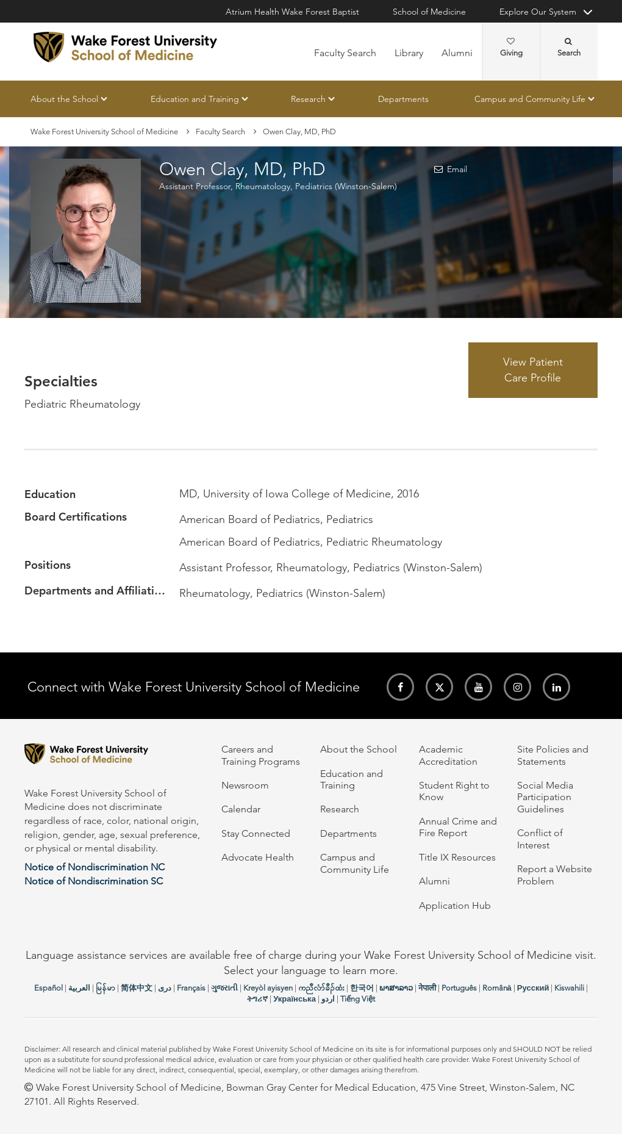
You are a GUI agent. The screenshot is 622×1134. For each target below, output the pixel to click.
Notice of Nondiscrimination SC (93, 881)
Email (457, 169)
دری (164, 987)
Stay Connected (255, 833)
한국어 (362, 987)
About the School (64, 98)
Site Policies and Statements (552, 755)
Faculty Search (345, 53)
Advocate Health (257, 857)
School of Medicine (429, 11)
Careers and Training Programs (260, 755)
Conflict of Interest (540, 838)
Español (48, 987)
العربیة (79, 987)
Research (308, 98)
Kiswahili (569, 987)
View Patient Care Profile (533, 370)
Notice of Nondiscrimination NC (94, 867)
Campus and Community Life (529, 98)
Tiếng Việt (357, 998)
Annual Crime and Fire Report (458, 827)
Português (459, 987)
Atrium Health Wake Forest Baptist (292, 11)
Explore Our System (537, 11)
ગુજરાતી (224, 987)
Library (409, 53)
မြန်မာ (105, 987)
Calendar (240, 809)
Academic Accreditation (448, 755)
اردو (328, 998)
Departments (403, 98)
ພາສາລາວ (396, 987)
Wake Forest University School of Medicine (104, 131)
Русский (533, 987)
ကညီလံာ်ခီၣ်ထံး (321, 987)
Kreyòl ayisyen (268, 987)
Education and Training (195, 98)
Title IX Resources (457, 857)
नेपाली (427, 987)
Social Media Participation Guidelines (545, 797)
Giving (511, 47)
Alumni (457, 53)
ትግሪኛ (257, 998)
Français (191, 987)
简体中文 (136, 987)
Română (497, 987)
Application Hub (455, 905)
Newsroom (245, 785)
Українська (294, 998)
